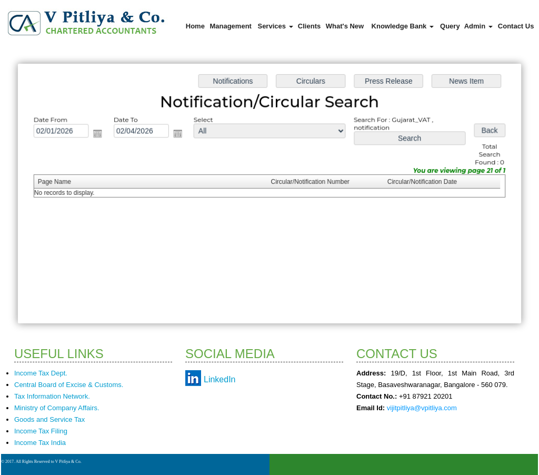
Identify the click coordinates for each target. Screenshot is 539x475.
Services (275, 26)
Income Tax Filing (40, 431)
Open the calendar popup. (102, 135)
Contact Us (516, 26)
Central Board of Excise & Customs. (68, 385)
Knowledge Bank (403, 26)
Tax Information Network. (52, 396)
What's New (345, 26)
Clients (309, 26)
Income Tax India (40, 443)
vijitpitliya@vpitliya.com (422, 408)
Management (230, 26)
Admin (478, 26)
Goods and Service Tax (49, 419)
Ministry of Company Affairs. (56, 408)
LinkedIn (220, 379)
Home (195, 26)
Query (450, 26)
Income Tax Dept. (40, 373)
